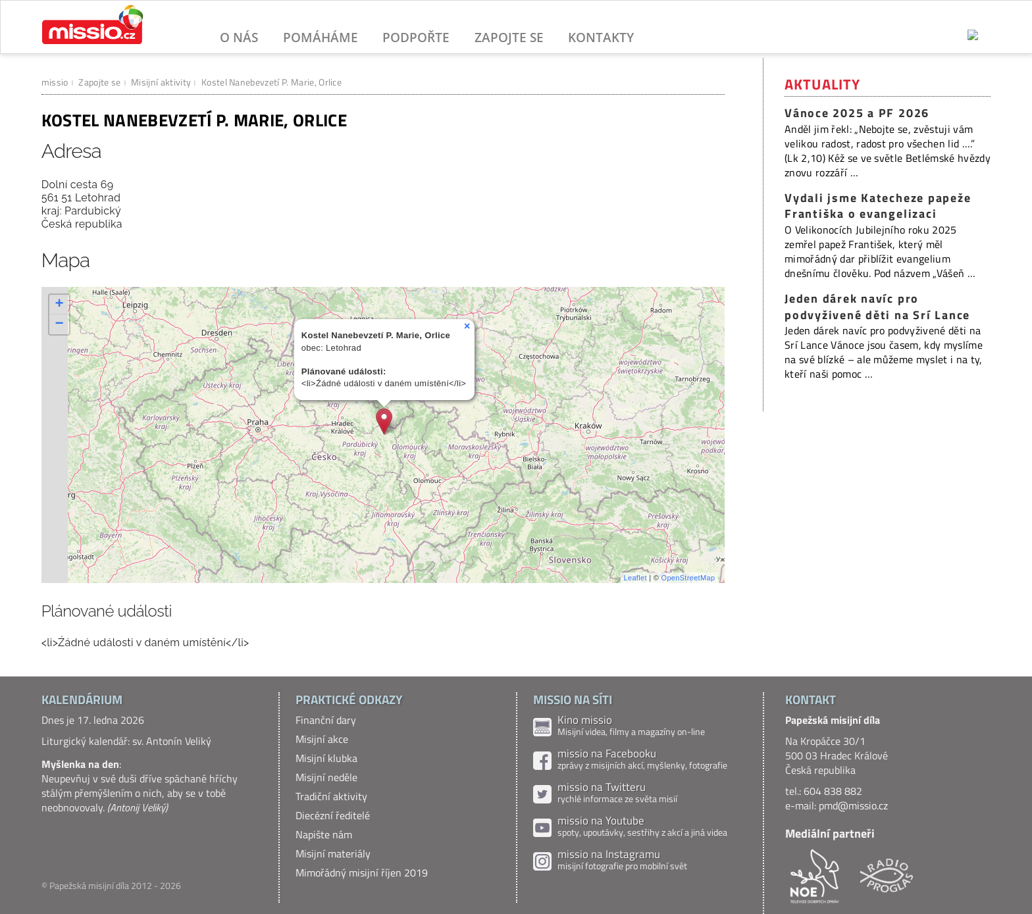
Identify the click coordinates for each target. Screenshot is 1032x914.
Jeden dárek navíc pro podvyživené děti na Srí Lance (877, 307)
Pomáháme (320, 37)
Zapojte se (509, 37)
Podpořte (416, 37)
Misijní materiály (333, 853)
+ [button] (59, 305)
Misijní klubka (326, 758)
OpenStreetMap (688, 578)
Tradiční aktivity (331, 796)
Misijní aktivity (161, 82)
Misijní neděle (326, 777)
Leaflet (635, 578)
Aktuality (822, 84)
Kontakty (601, 37)
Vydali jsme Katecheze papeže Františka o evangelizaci (878, 206)
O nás (239, 37)
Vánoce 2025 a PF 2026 (857, 113)
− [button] (59, 324)
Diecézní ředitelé (333, 815)
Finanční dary (326, 720)
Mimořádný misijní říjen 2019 (362, 872)
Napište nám (324, 834)
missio (54, 82)
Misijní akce (322, 739)
